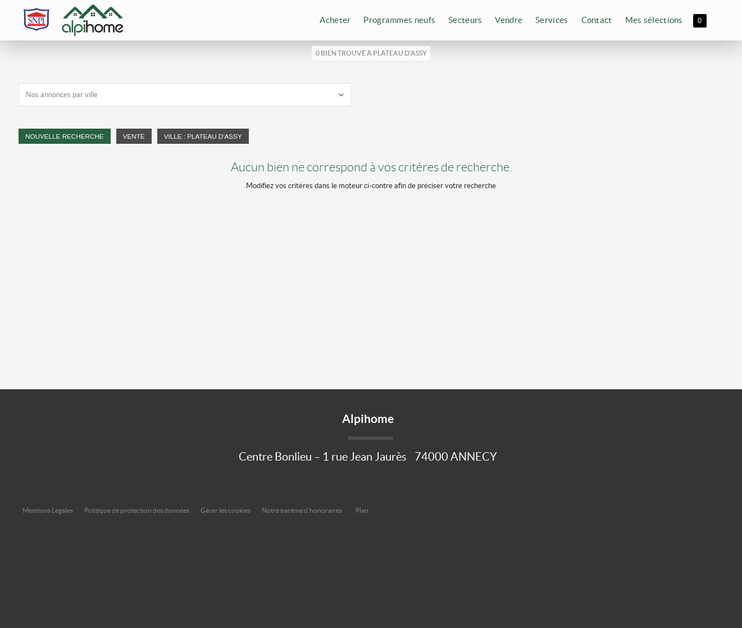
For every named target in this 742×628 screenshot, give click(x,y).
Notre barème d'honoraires (302, 510)
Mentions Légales (47, 510)
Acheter (335, 20)
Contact (596, 20)
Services (551, 20)
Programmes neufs (399, 20)
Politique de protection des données (136, 510)
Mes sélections (661, 22)
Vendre (508, 20)
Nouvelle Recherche (64, 136)
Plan (362, 510)
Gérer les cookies (226, 510)
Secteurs (465, 20)
